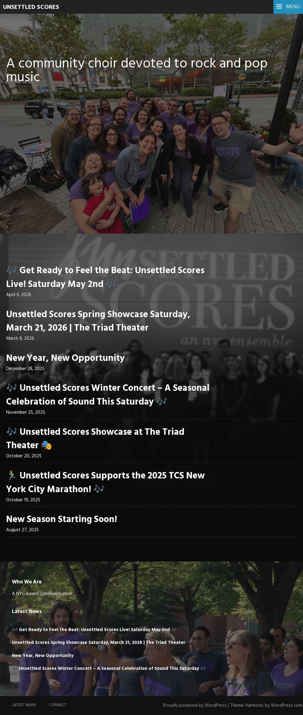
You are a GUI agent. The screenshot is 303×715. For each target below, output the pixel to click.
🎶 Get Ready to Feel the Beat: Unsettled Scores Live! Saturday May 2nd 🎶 (105, 277)
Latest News (24, 705)
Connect (58, 705)
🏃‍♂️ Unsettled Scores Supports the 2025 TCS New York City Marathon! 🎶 (105, 483)
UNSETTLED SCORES (31, 7)
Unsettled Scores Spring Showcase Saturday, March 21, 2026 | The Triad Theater (98, 321)
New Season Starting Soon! (61, 519)
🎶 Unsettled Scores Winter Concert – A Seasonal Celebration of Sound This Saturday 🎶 (108, 395)
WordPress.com (286, 705)
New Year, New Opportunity (65, 358)
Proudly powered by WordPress (195, 705)
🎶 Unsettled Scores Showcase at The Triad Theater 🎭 (95, 439)
